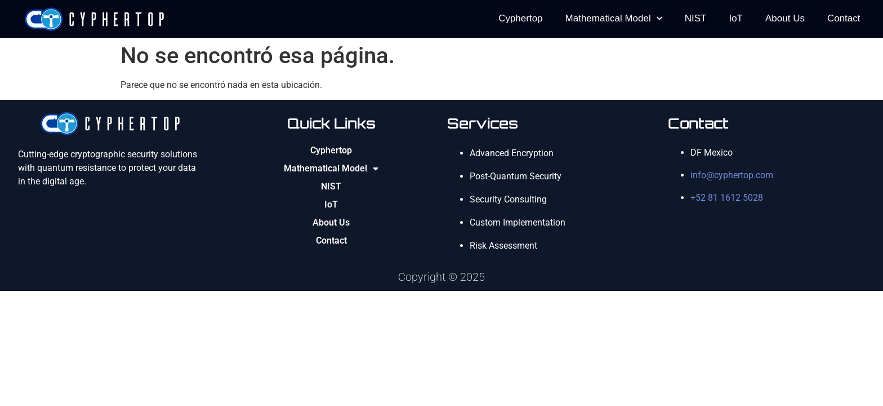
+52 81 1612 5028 (726, 197)
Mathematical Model (613, 19)
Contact (843, 18)
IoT (736, 18)
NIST (696, 18)
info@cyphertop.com (731, 175)
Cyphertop (520, 18)
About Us (785, 18)
